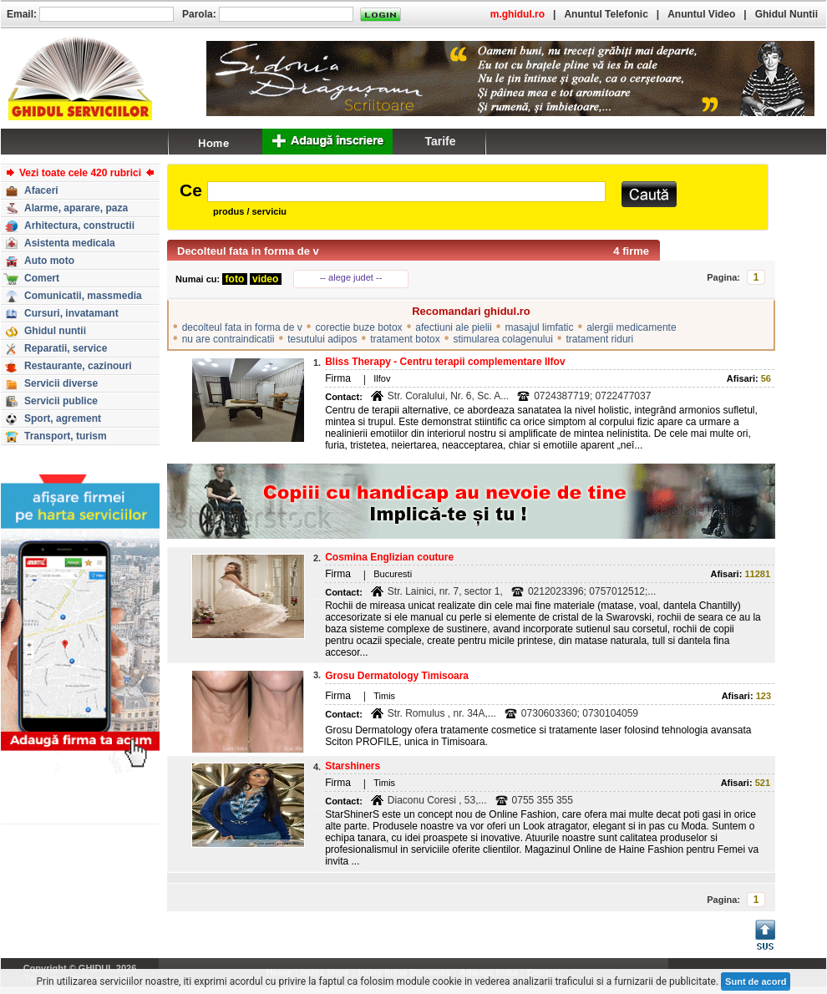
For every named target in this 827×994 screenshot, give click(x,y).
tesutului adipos (322, 339)
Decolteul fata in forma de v (248, 251)
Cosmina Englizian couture (389, 557)
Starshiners (352, 766)
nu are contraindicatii (228, 339)
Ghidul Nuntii (786, 14)
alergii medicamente (631, 327)
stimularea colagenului (502, 339)
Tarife (439, 141)
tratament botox (404, 339)
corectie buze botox (359, 327)
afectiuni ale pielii (453, 327)
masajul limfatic (539, 327)
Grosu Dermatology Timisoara (397, 676)
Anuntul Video (701, 14)
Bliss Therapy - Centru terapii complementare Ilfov (445, 362)
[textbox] (406, 191)
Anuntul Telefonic (605, 14)
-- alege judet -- (351, 277)
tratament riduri (600, 339)
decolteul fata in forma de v (242, 327)
